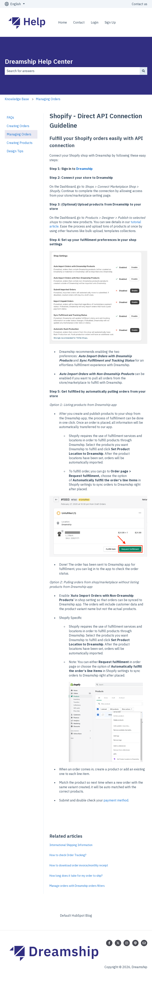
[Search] (143, 71)
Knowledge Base (17, 99)
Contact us (139, 4)
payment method (116, 800)
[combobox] (72, 71)
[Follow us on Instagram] (127, 943)
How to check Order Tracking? (67, 855)
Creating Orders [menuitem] (18, 126)
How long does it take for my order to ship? (76, 875)
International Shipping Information (70, 845)
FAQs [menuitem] (10, 117)
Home (62, 22)
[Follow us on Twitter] (118, 943)
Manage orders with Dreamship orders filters (77, 886)
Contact (79, 22)
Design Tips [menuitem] (15, 151)
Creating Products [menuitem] (19, 143)
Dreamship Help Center (39, 61)
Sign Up (110, 22)
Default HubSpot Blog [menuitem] (76, 915)
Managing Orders (48, 99)
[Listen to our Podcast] (135, 943)
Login (94, 22)
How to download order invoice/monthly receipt (78, 865)
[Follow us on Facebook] (109, 943)
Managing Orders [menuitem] (19, 134)
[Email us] (144, 943)
